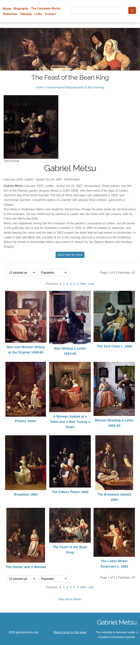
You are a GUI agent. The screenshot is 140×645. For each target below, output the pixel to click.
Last (91, 283)
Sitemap (26, 14)
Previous (52, 283)
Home (7, 8)
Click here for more (70, 254)
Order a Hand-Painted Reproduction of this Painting (70, 87)
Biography (21, 8)
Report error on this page (70, 632)
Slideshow (10, 14)
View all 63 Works (70, 599)
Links (38, 14)
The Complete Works (46, 8)
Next (83, 283)
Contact (50, 14)
